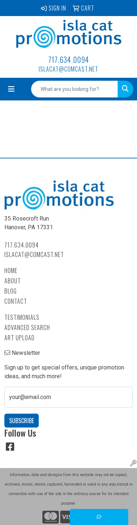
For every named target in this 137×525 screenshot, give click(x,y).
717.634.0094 (68, 59)
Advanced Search (27, 327)
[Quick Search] (74, 89)
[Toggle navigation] (11, 89)
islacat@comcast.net (68, 69)
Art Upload (19, 337)
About (12, 280)
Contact (15, 301)
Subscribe (21, 420)
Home (11, 270)
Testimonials (21, 317)
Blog (10, 291)
